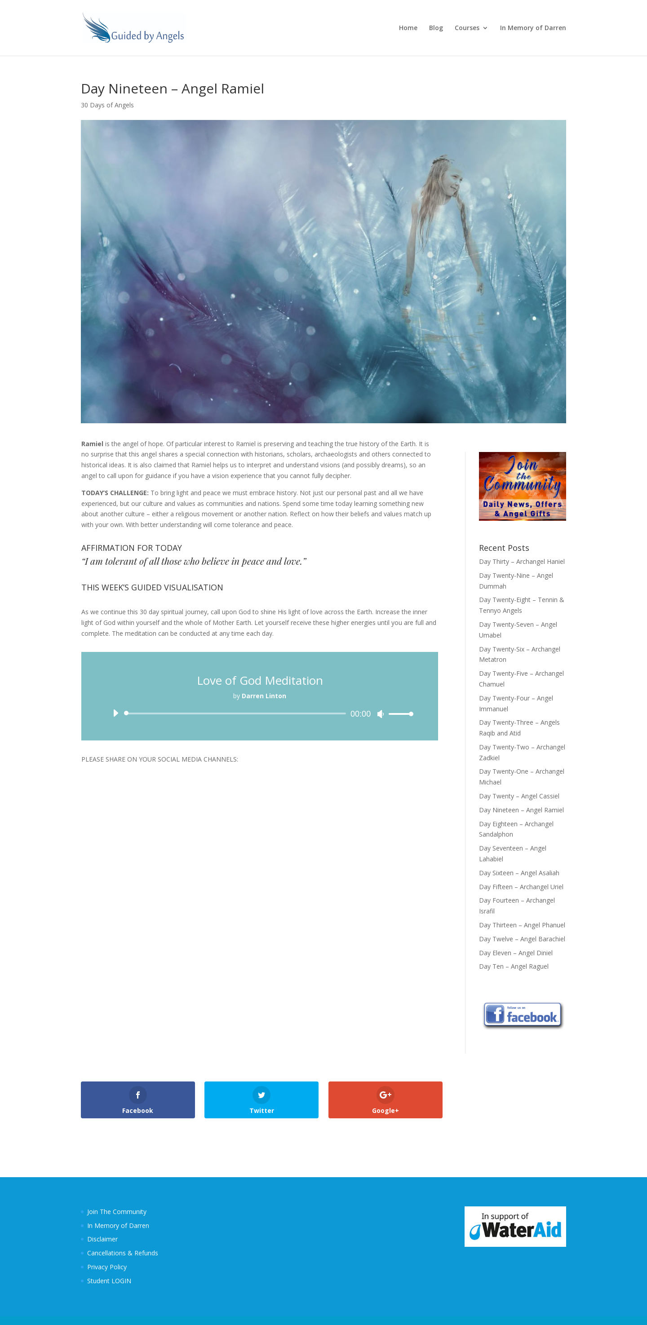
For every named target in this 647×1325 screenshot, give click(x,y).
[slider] (236, 713)
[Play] (115, 713)
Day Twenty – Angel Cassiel (519, 796)
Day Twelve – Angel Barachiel (522, 939)
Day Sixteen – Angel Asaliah (519, 873)
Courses (467, 28)
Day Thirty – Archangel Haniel (522, 561)
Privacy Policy (107, 1267)
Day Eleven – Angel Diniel (516, 952)
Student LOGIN (109, 1280)
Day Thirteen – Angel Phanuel (522, 925)
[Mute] (381, 714)
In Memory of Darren (533, 28)
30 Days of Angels (107, 105)
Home (408, 28)
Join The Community (116, 1211)
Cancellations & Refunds (122, 1253)
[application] (259, 713)
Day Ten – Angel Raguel (514, 966)
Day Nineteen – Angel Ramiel (521, 810)
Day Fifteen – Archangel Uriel (521, 886)
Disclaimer (102, 1239)
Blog (436, 28)
